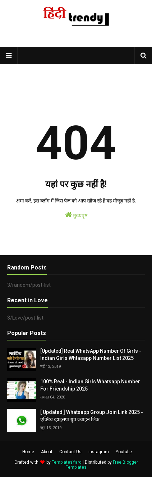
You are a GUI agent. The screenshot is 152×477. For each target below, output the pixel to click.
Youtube (124, 451)
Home (28, 451)
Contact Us (70, 451)
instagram (98, 451)
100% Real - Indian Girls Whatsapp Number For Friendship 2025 (90, 385)
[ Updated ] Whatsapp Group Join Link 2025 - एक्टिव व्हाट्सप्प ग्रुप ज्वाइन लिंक (91, 415)
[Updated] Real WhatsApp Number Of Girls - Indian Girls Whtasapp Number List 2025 (90, 354)
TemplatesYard (67, 462)
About (46, 451)
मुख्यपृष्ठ (76, 214)
